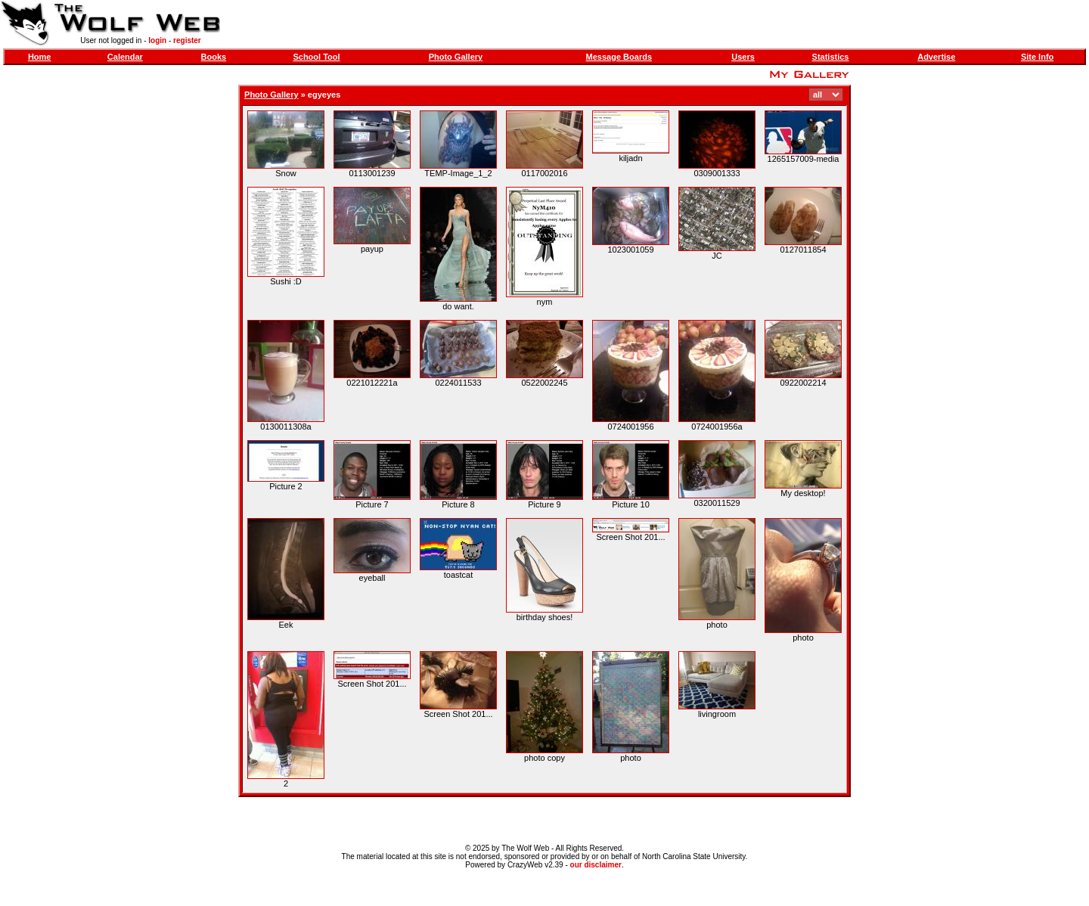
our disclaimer (596, 865)
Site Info (1037, 56)
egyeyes (324, 94)
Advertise (936, 56)
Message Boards (619, 56)
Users (743, 56)
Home (39, 56)
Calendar (125, 56)
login (157, 40)
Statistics (830, 56)
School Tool (316, 56)
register (187, 40)
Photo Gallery (456, 56)
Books (214, 56)
